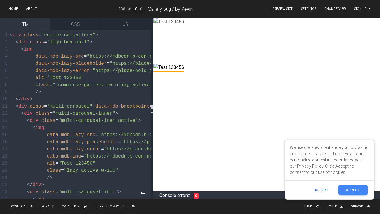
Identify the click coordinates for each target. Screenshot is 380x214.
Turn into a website (115, 206)
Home (13, 9)
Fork (47, 206)
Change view (335, 9)
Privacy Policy (310, 166)
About (31, 9)
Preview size (283, 9)
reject (322, 190)
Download (21, 206)
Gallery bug (159, 9)
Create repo (74, 206)
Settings (308, 9)
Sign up (362, 9)
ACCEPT (353, 190)
